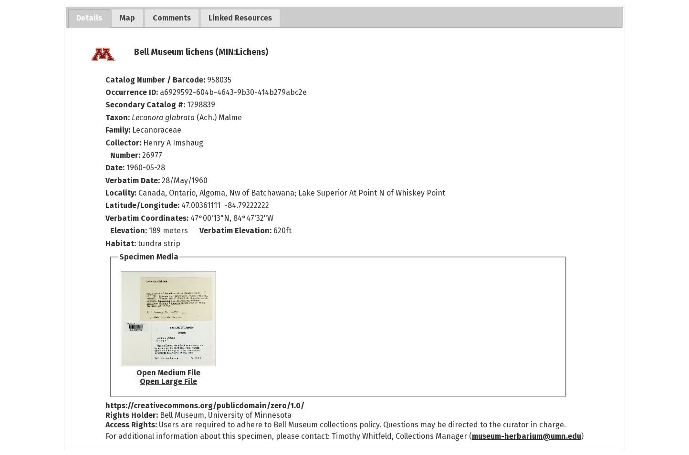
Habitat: (121, 243)
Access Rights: (131, 424)
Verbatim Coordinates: (147, 218)
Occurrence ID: (132, 92)
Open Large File (168, 381)
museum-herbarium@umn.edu (526, 436)
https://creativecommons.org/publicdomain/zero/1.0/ (204, 405)
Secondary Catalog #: (145, 104)
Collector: (124, 142)
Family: (117, 129)
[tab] (89, 18)
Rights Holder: (131, 415)
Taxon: (117, 117)
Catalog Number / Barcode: (156, 79)
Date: (115, 167)
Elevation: (129, 230)
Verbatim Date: (132, 180)
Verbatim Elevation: (236, 230)
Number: (126, 155)
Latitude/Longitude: (142, 205)
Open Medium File (168, 372)
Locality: (120, 192)
